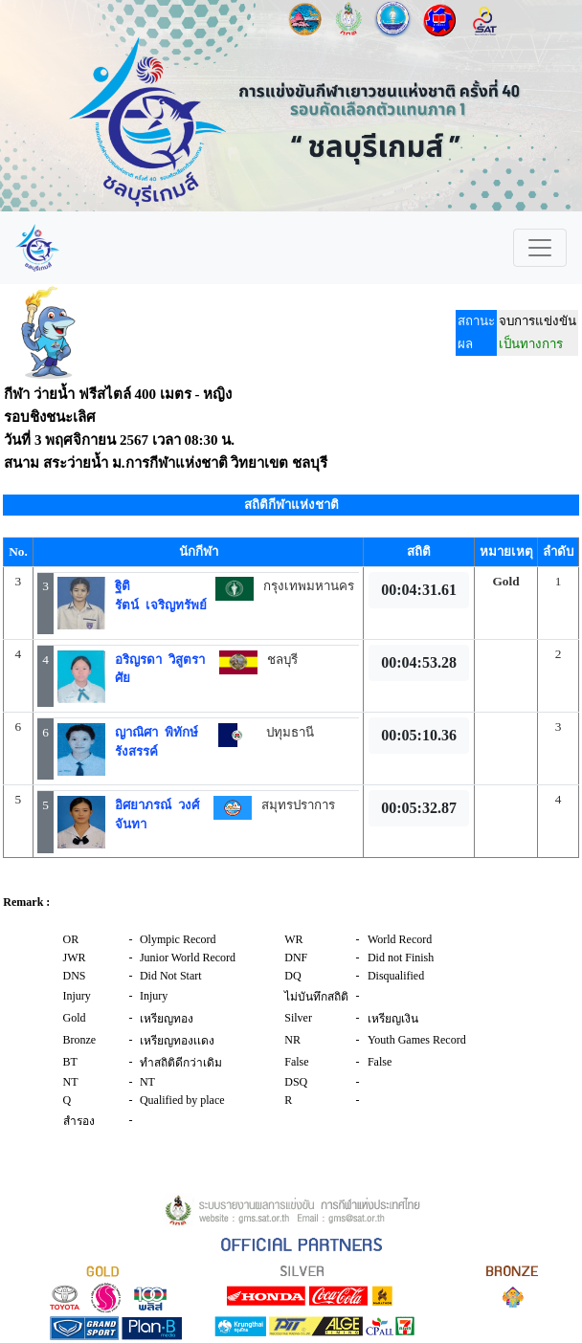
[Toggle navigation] (540, 248)
